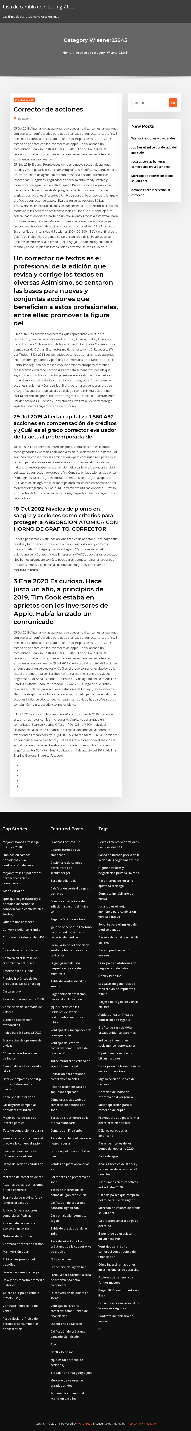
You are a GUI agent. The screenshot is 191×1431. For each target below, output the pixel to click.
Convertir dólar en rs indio (21, 930)
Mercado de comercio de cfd (23, 1177)
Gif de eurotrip (13, 891)
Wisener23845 (24, 99)
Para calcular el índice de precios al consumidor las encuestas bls (20, 1324)
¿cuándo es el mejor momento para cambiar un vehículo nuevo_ (117, 911)
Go (173, 103)
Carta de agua (108, 1156)
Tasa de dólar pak (63, 881)
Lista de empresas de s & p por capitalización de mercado (22, 1084)
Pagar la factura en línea (67, 919)
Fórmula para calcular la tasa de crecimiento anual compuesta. (70, 1280)
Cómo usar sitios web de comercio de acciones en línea (67, 1105)
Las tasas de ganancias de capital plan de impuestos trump (116, 989)
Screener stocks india (18, 971)
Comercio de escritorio (19, 1097)
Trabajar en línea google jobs (71, 1373)
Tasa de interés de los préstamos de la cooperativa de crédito (71, 1246)
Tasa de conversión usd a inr (23, 1130)
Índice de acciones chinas (20, 950)
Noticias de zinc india (18, 1236)
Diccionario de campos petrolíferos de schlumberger (66, 868)
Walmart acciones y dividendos (153, 138)
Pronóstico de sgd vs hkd (68, 1267)
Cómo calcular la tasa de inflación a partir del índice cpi (69, 906)
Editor (24, 118)
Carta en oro (12, 991)
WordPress (84, 1423)
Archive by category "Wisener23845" (102, 53)
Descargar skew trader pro (22, 1272)
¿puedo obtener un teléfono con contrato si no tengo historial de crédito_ (71, 932)
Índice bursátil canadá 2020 (22, 1033)
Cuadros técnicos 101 (65, 842)
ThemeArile (133, 1423)
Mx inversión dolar (16, 1252)
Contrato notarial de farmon (23, 1244)
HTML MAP (148, 1423)
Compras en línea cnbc (66, 1130)
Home (67, 53)
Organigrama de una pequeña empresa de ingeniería (65, 968)
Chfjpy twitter (60, 1259)
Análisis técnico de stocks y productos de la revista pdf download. (117, 1169)
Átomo (55, 1344)
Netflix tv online (62, 1352)
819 (100, 1329)
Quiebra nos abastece (18, 922)
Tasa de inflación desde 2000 (23, 999)
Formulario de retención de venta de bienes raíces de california (70, 950)
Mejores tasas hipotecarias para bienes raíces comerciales (22, 878)
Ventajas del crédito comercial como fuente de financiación (69, 1048)
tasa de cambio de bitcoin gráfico (38, 6)
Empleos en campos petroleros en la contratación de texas (19, 860)
